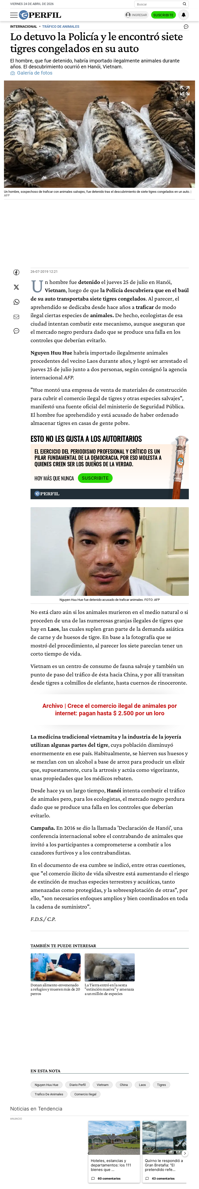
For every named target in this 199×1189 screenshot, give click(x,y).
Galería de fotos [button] (31, 73)
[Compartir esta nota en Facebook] (16, 272)
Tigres (161, 1085)
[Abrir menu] (14, 15)
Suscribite (163, 15)
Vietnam (102, 1085)
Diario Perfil (77, 1085)
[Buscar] (160, 4)
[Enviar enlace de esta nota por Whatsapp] (16, 302)
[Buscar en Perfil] (184, 4)
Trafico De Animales (49, 1094)
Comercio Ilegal (85, 1094)
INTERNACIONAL (23, 27)
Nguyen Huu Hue (46, 1085)
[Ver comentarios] (185, 27)
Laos (142, 1085)
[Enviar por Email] (16, 316)
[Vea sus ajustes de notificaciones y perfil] (184, 15)
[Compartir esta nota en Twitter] (16, 287)
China (124, 1085)
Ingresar (139, 15)
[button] (99, 140)
